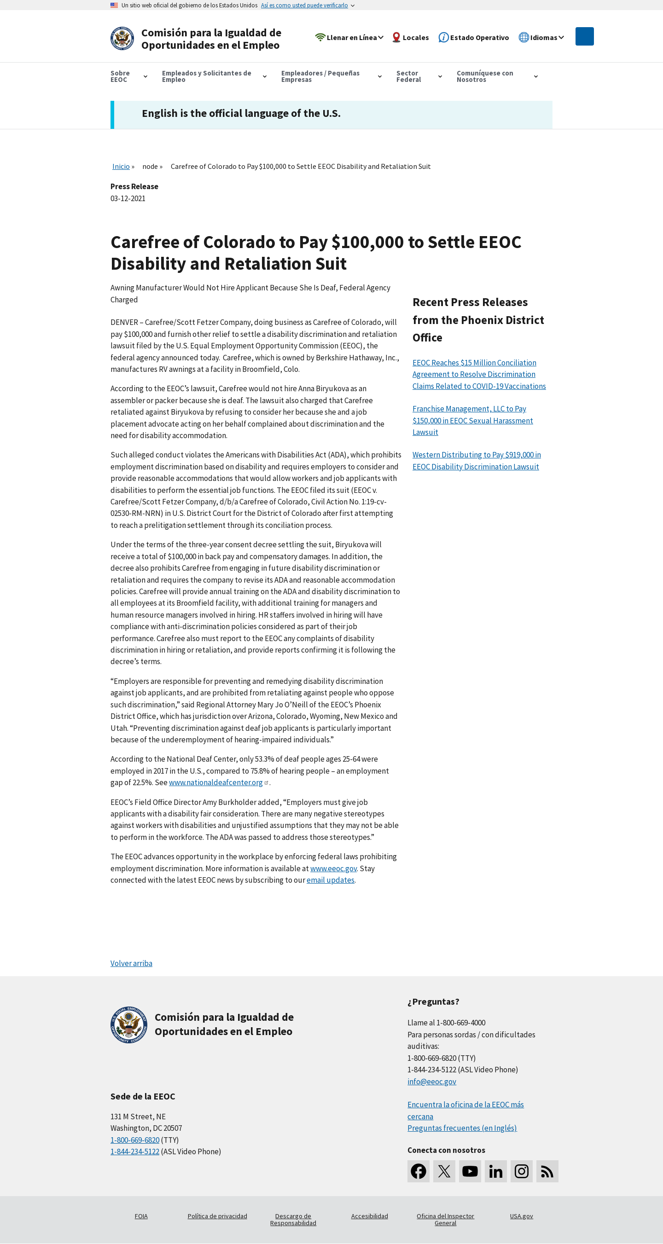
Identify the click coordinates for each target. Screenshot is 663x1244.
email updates (331, 880)
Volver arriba (131, 963)
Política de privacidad (217, 1216)
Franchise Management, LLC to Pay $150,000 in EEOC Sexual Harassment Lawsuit (473, 420)
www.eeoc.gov (333, 868)
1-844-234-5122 (134, 1151)
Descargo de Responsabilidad (293, 1219)
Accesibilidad (369, 1216)
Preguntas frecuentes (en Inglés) (462, 1128)
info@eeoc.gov (431, 1081)
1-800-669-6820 (134, 1140)
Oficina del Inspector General (445, 1219)
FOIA (141, 1216)
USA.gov (521, 1216)
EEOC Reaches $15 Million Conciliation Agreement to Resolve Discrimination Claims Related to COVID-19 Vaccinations (479, 374)
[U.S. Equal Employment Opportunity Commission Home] (198, 39)
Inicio (121, 166)
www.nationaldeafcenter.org (219, 782)
